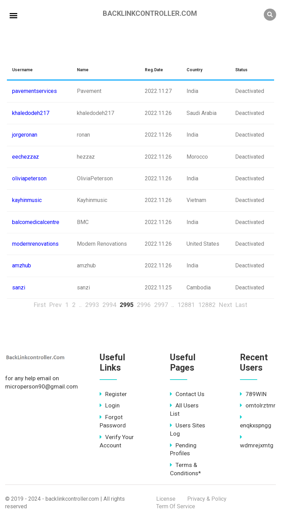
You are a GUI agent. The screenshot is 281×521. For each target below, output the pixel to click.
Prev (55, 304)
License (165, 499)
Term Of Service (175, 506)
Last (241, 304)
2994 (109, 304)
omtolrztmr (257, 405)
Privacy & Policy (207, 499)
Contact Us (187, 394)
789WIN (253, 394)
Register (113, 394)
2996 (144, 304)
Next (225, 304)
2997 (161, 304)
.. (80, 304)
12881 (186, 304)
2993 (92, 304)
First (40, 304)
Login (110, 405)
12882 (206, 304)
